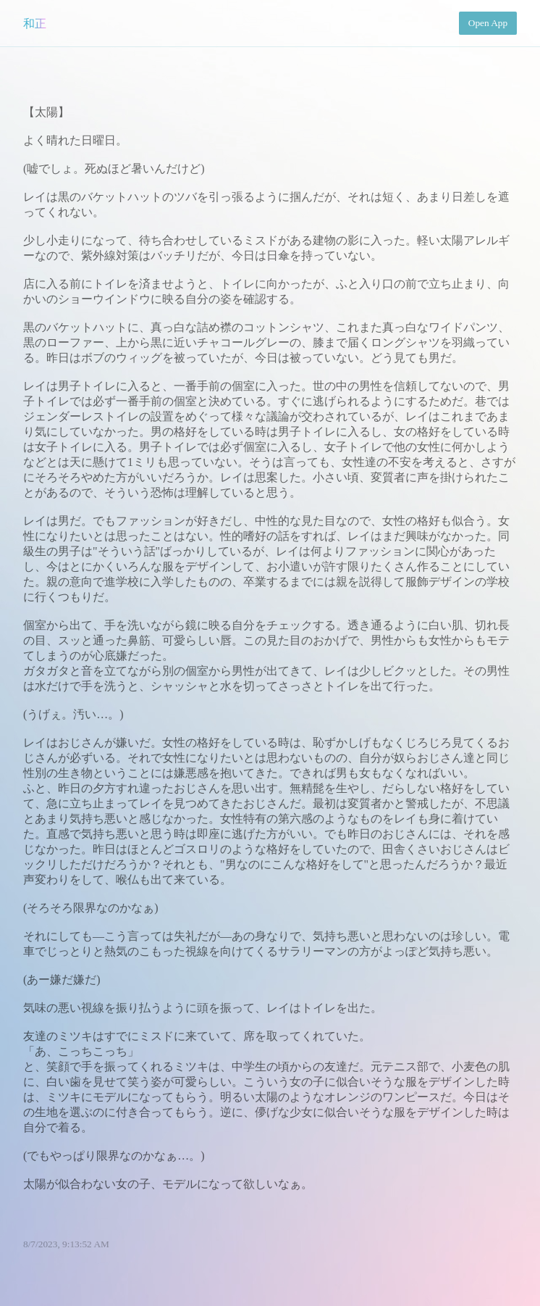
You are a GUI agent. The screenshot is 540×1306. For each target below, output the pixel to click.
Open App (487, 22)
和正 (34, 23)
